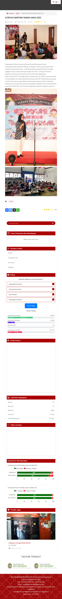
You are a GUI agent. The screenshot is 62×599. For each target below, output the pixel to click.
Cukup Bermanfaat (15, 289)
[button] (10, 532)
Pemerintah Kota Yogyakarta (42, 577)
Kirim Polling (31, 306)
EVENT (11, 201)
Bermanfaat (13, 294)
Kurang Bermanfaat (15, 300)
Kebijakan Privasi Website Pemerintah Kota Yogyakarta (31, 592)
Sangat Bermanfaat (15, 284)
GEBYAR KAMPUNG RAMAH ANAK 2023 (32, 13)
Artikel (17, 13)
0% (53, 325)
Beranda (10, 13)
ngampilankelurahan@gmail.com (33, 584)
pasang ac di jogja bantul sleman (20, 543)
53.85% (52, 315)
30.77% (52, 330)
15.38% (52, 320)
